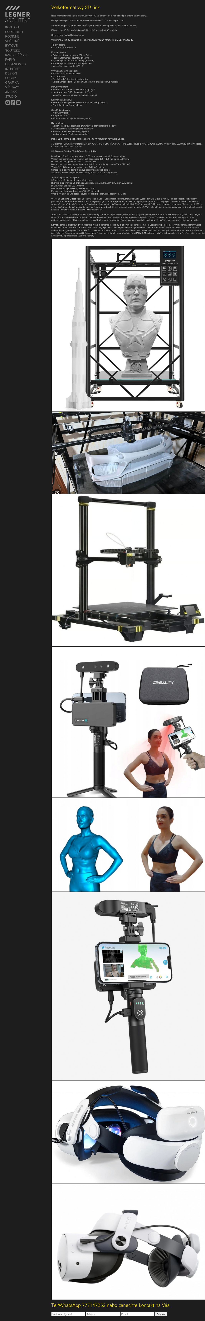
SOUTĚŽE (12, 50)
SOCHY (10, 78)
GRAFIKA (12, 82)
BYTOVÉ (11, 45)
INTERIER (12, 68)
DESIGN (11, 73)
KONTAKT (12, 27)
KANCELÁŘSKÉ (16, 55)
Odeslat (161, 1314)
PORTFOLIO (14, 32)
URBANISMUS (15, 64)
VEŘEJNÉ (12, 41)
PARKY (10, 59)
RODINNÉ (12, 36)
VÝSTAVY (12, 87)
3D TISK (11, 91)
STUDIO (11, 96)
